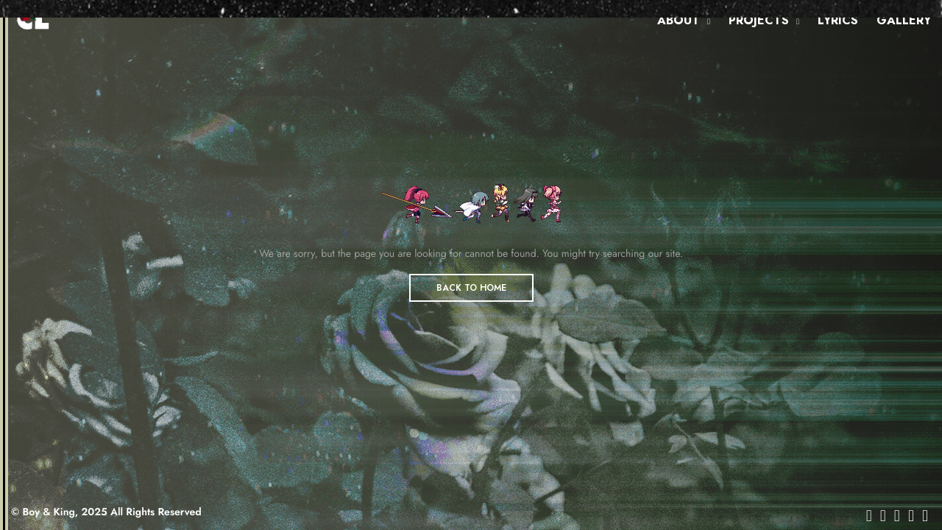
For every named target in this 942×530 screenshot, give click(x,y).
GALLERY (904, 20)
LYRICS (838, 20)
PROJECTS (759, 20)
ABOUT (678, 20)
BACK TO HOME (471, 287)
